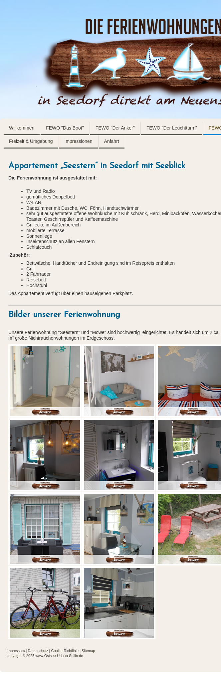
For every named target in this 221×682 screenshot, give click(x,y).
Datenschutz (38, 651)
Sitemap (88, 651)
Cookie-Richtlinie (65, 651)
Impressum (16, 651)
